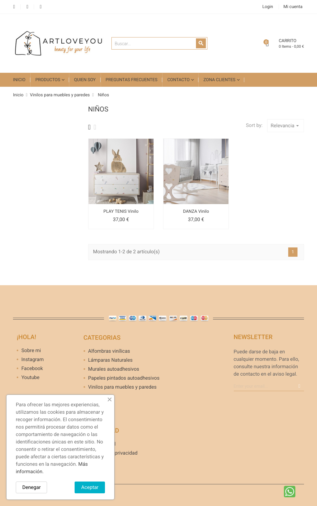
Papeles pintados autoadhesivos (121, 378)
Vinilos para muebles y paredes (121, 387)
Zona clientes (220, 79)
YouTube (27, 7)
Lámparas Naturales (110, 360)
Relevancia (286, 126)
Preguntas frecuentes (131, 79)
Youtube (30, 377)
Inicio (19, 79)
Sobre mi (31, 350)
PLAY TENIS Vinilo (120, 211)
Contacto (179, 79)
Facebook (14, 7)
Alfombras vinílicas (109, 351)
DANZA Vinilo (196, 211)
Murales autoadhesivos (113, 369)
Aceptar (89, 487)
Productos (48, 79)
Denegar (31, 487)
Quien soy (85, 79)
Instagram (40, 7)
